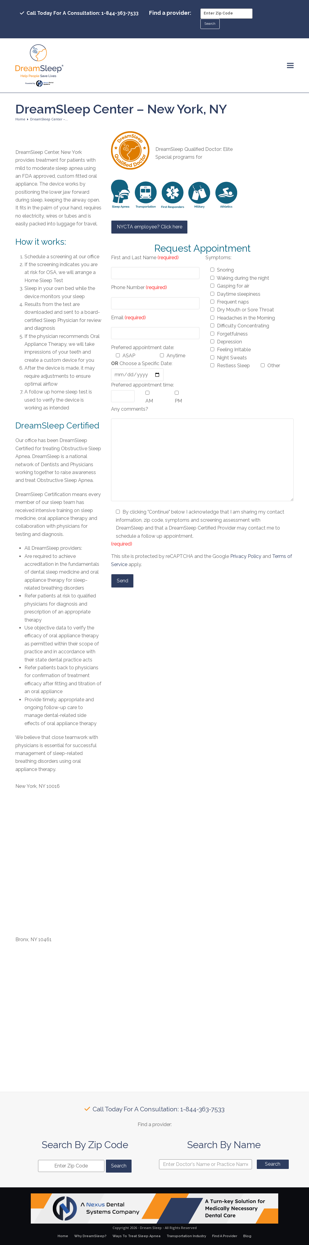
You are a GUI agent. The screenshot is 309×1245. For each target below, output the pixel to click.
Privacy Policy (245, 556)
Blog (247, 1236)
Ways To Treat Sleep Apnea (137, 1236)
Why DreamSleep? (90, 1236)
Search (272, 1164)
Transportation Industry (186, 1236)
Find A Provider (224, 1236)
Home (63, 1236)
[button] (290, 65)
